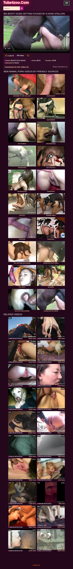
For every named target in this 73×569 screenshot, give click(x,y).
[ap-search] (13, 8)
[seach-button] (21, 8)
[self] (13, 3)
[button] (66, 3)
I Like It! (9, 55)
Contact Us (36, 565)
